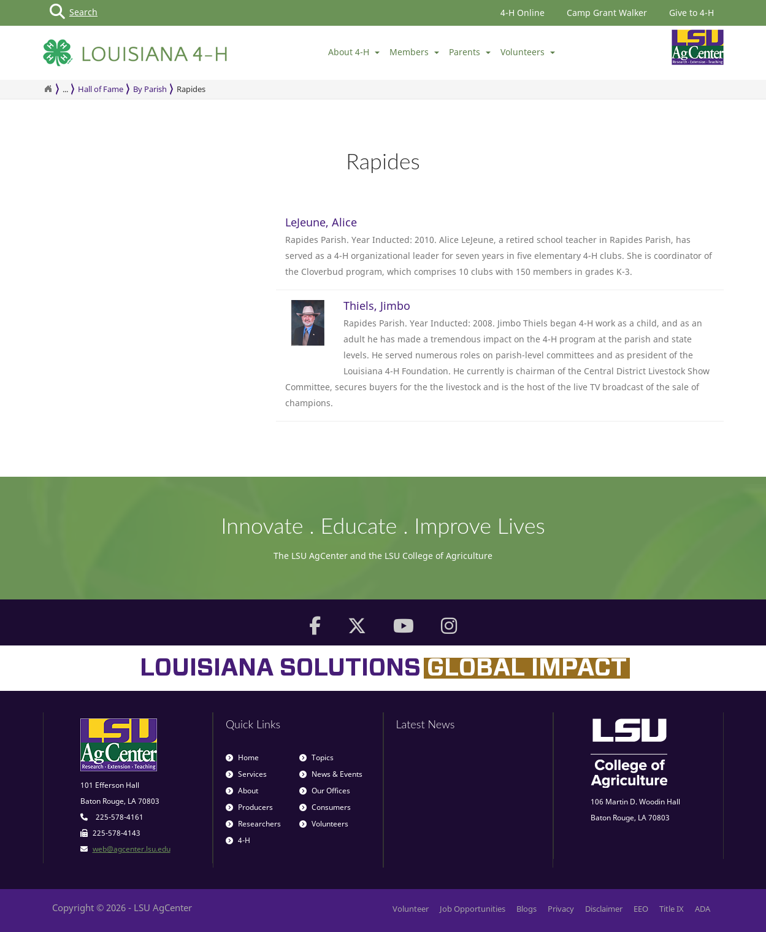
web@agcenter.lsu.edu (131, 849)
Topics (316, 757)
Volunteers (527, 52)
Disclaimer (603, 908)
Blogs (526, 908)
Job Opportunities (472, 908)
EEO (641, 908)
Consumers (325, 807)
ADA (702, 908)
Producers (249, 807)
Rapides (191, 88)
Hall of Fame (100, 88)
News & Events (330, 774)
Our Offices (324, 790)
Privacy (561, 908)
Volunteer (411, 908)
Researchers (253, 823)
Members (414, 52)
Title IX (671, 908)
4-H (238, 840)
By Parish (150, 88)
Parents (470, 52)
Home (242, 757)
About (242, 790)
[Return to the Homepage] (48, 89)
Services (246, 774)
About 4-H (354, 52)
